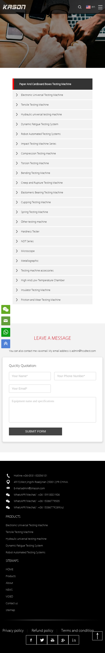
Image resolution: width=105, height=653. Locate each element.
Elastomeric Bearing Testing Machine (42, 192)
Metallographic (29, 260)
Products (11, 576)
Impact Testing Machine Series (38, 143)
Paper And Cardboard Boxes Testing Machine (45, 84)
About (9, 582)
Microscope (28, 251)
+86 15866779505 (49, 501)
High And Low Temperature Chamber (43, 280)
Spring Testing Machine (34, 212)
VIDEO (9, 596)
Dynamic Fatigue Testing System (39, 124)
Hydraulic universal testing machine (41, 114)
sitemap (10, 610)
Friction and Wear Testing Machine (41, 299)
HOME (9, 569)
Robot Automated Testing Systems (41, 134)
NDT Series (27, 241)
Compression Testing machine (38, 153)
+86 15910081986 (49, 494)
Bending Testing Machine (35, 173)
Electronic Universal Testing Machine (42, 94)
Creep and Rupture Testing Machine (42, 182)
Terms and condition (77, 630)
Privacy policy (13, 630)
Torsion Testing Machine (35, 163)
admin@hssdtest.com (84, 350)
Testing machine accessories (37, 270)
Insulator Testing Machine (35, 290)
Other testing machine (34, 221)
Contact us (12, 603)
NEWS (9, 589)
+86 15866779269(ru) (51, 507)
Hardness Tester (30, 231)
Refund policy (42, 630)
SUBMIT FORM (35, 431)
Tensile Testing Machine (35, 104)
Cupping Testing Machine (36, 202)
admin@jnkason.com (33, 488)
